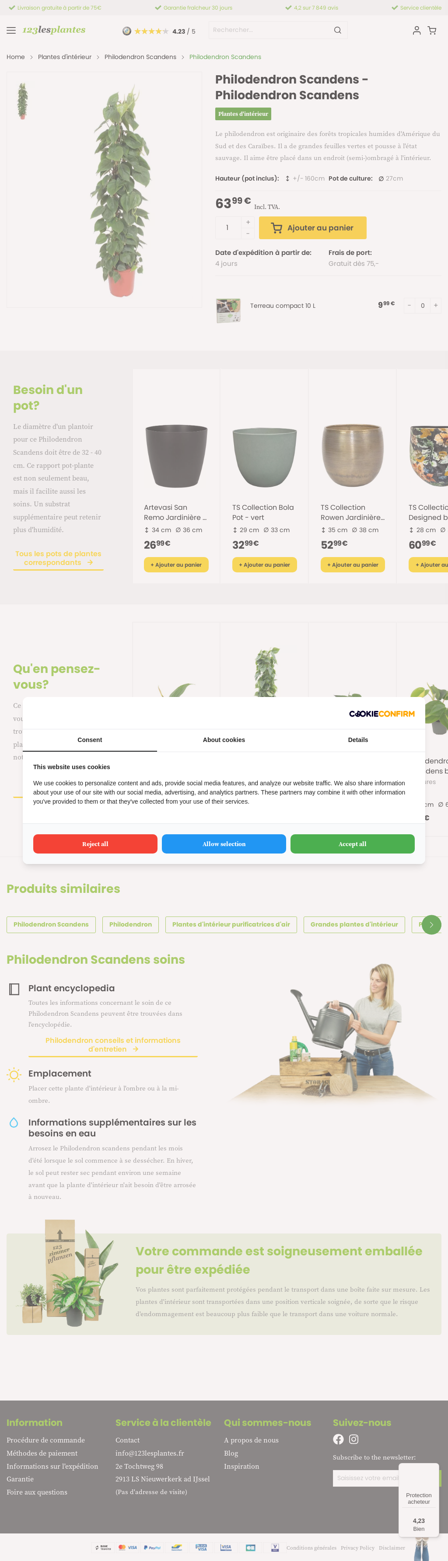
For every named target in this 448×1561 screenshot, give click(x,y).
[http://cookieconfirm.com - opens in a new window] (382, 712)
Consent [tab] (89, 739)
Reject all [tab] (95, 844)
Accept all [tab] (353, 844)
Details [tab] (358, 739)
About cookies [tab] (224, 739)
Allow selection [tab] (224, 844)
